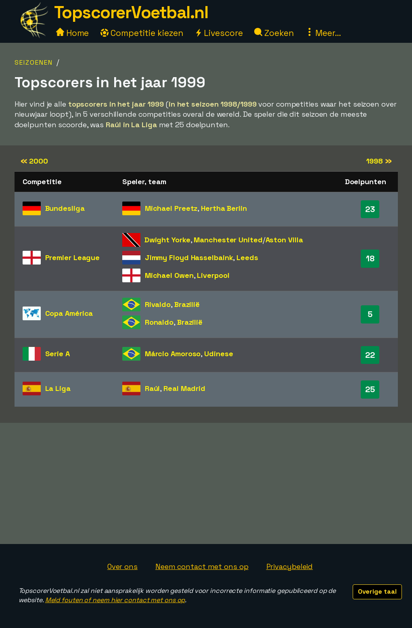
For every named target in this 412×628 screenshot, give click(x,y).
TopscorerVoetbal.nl (131, 12)
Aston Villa (284, 239)
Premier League (72, 257)
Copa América (69, 313)
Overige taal (377, 591)
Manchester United (228, 239)
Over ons (122, 566)
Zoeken (273, 32)
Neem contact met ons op (202, 566)
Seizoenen (34, 62)
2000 (34, 161)
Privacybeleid (289, 566)
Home (72, 32)
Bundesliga (65, 208)
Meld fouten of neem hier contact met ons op (115, 600)
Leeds (247, 257)
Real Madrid (184, 388)
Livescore (218, 32)
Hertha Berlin (224, 208)
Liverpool (213, 275)
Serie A (57, 353)
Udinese (218, 353)
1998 (378, 161)
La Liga (58, 388)
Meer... (323, 32)
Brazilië (187, 304)
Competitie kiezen (141, 32)
